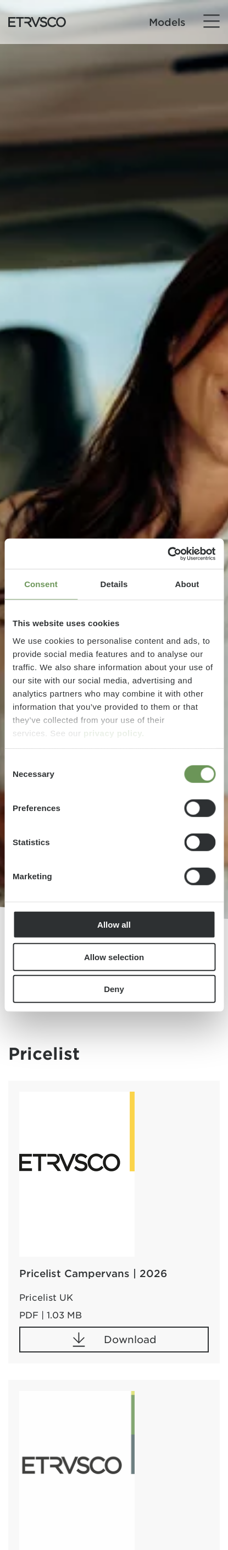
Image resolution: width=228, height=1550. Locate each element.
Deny (114, 989)
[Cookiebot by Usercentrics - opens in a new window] (167, 553)
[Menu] (211, 21)
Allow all (114, 924)
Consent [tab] (41, 584)
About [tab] (187, 584)
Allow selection (114, 956)
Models (167, 22)
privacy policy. (114, 732)
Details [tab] (114, 584)
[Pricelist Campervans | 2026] (77, 1174)
